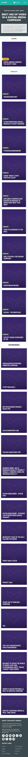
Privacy (8, 753)
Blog (16, 753)
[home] (14, 2)
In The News (18, 746)
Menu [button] (4, 2)
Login (25, 2)
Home (3, 746)
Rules (3, 751)
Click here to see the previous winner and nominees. (14, 30)
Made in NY (5, 732)
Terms (3, 753)
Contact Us (18, 749)
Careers (17, 751)
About (3, 749)
